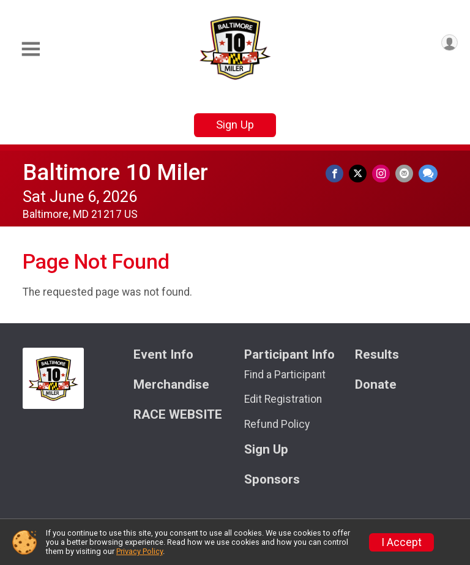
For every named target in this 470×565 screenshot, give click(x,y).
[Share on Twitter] (363, 175)
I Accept (401, 542)
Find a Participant (285, 375)
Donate (376, 385)
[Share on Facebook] (342, 175)
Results (377, 355)
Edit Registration (283, 399)
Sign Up (235, 124)
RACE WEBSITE (177, 415)
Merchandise (171, 385)
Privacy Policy (139, 551)
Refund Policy (277, 424)
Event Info (163, 355)
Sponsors (272, 480)
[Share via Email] (406, 175)
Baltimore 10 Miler (115, 172)
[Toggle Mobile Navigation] (30, 49)
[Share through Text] (428, 175)
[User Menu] (446, 45)
